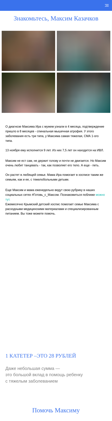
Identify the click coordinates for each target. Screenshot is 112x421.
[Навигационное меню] (107, 5)
